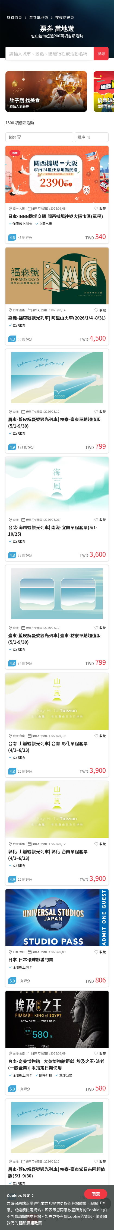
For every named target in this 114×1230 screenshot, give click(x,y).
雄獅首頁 (14, 17)
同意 (95, 1194)
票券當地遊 (38, 17)
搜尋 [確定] (101, 53)
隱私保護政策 (30, 1222)
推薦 (15, 153)
